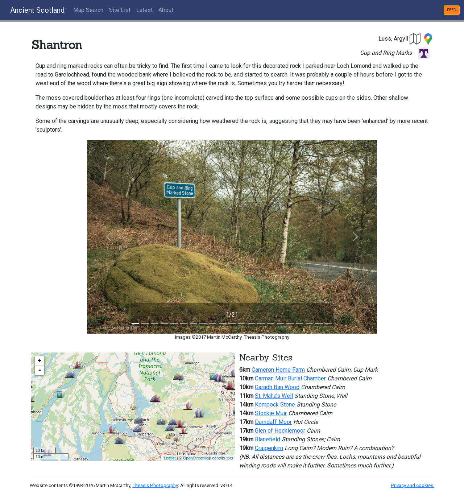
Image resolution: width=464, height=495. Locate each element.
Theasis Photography (155, 485)
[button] (415, 38)
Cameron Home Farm (278, 369)
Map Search (88, 10)
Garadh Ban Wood (277, 387)
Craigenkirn (269, 448)
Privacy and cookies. (412, 485)
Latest (144, 10)
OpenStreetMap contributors (208, 458)
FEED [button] (451, 10)
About (165, 10)
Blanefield (267, 439)
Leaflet (170, 458)
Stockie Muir (271, 413)
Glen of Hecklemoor (280, 430)
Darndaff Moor (273, 421)
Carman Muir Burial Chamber (290, 378)
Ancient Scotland (37, 10)
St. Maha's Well (274, 395)
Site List (119, 10)
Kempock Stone (275, 404)
